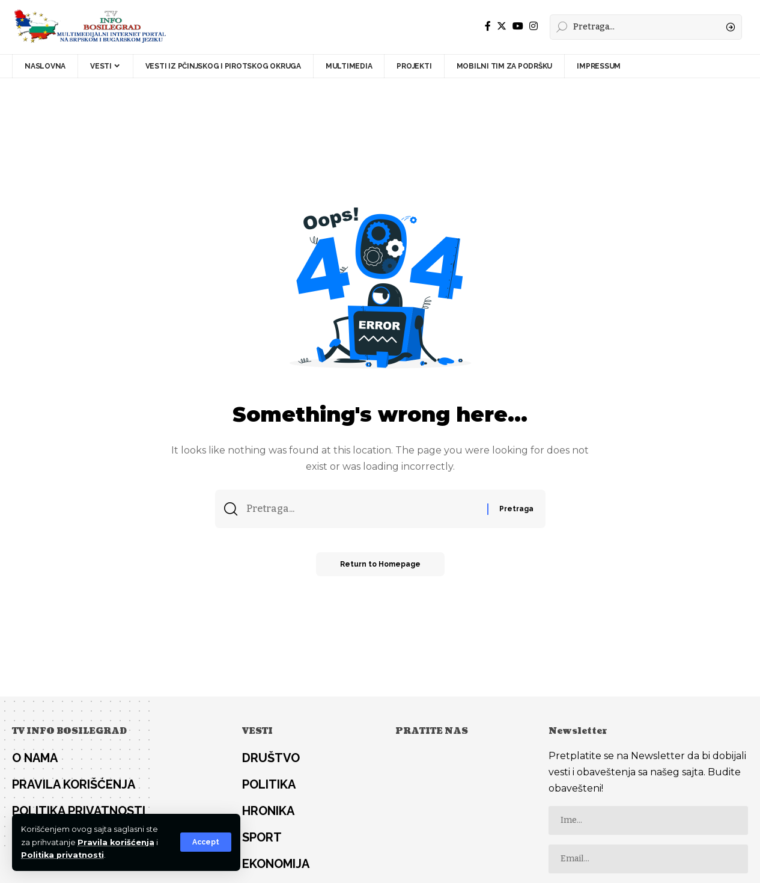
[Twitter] (501, 26)
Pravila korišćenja (116, 842)
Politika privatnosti (62, 855)
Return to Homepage (380, 564)
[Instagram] (533, 26)
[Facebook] (488, 26)
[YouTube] (517, 26)
